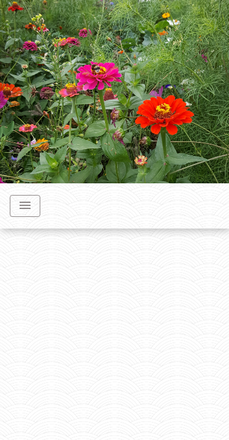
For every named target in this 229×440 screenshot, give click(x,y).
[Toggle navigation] (25, 206)
